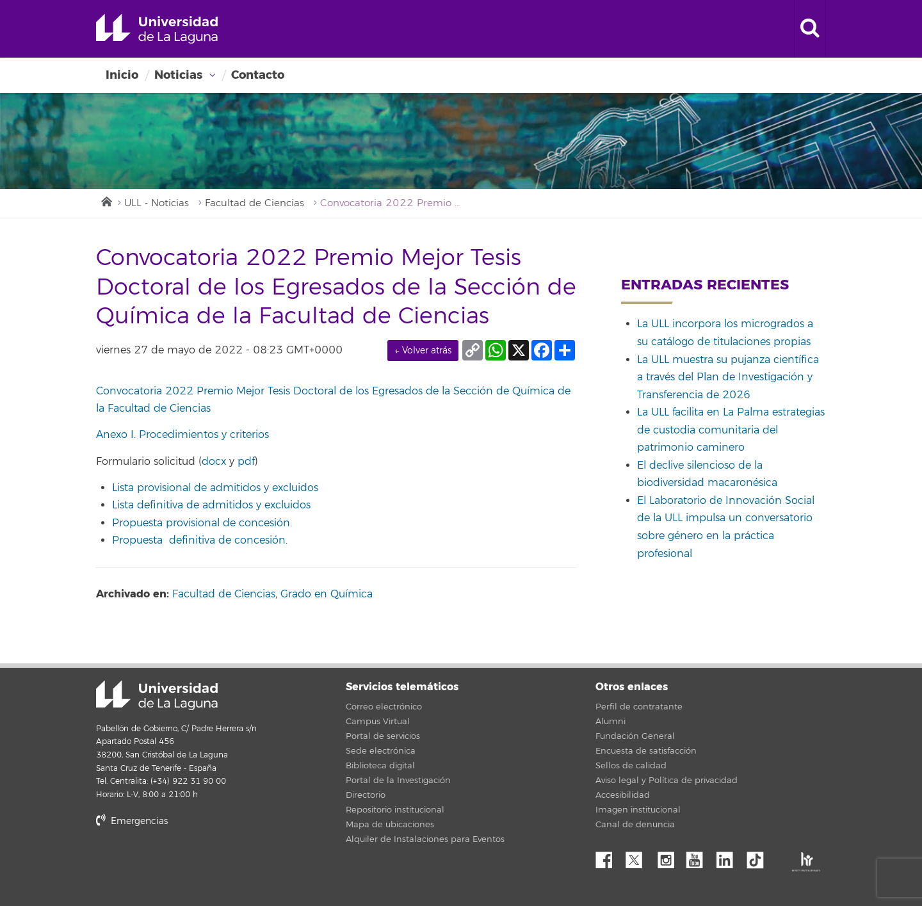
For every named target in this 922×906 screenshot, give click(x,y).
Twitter (639, 857)
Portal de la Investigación (398, 780)
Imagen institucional (638, 810)
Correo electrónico (384, 707)
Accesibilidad (622, 795)
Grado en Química (326, 594)
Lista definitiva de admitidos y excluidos (211, 505)
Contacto (257, 75)
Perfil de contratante (639, 707)
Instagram (669, 857)
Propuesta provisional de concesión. (202, 523)
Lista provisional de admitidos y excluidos (215, 487)
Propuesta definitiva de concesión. (199, 540)
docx (214, 461)
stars (192, 864)
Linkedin (729, 857)
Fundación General (635, 736)
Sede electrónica (381, 751)
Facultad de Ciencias (254, 203)
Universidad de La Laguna (157, 29)
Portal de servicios (383, 736)
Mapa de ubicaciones (390, 825)
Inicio (122, 75)
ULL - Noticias (156, 203)
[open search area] (810, 29)
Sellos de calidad (631, 766)
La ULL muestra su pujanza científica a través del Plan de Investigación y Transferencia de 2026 (728, 377)
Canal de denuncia (635, 825)
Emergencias (132, 821)
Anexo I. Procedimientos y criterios (182, 434)
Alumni (610, 721)
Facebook (608, 857)
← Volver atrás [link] (422, 350)
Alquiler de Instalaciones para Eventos (425, 839)
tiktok (759, 857)
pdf (246, 461)
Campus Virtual (378, 721)
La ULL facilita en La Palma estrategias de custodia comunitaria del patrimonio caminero (731, 430)
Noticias (178, 75)
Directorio (365, 795)
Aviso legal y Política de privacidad (666, 780)
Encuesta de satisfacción (646, 751)
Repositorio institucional (395, 810)
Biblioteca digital (380, 766)
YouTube (699, 857)
